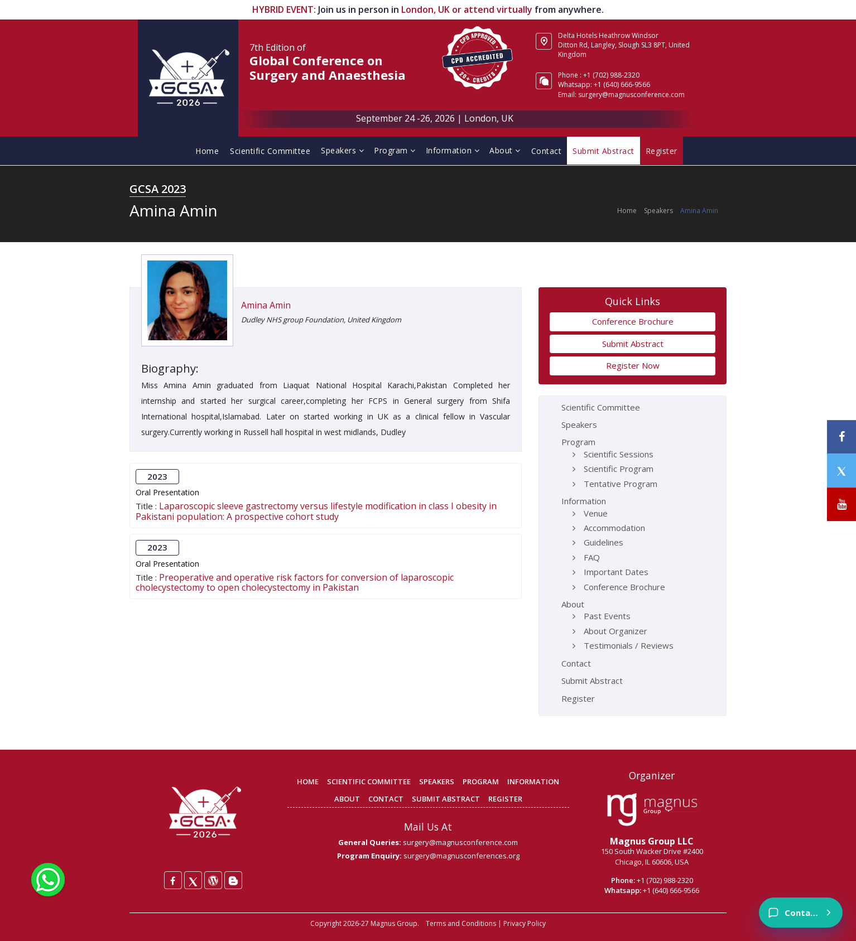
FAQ (592, 557)
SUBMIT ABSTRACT (446, 799)
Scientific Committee (270, 151)
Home (207, 151)
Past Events (607, 615)
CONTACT (385, 799)
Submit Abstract (632, 343)
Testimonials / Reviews (629, 645)
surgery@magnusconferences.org (461, 856)
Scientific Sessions (618, 454)
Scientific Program (618, 468)
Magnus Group (394, 923)
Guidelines (603, 542)
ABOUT (347, 799)
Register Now (633, 365)
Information (453, 150)
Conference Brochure (633, 321)
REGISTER (505, 799)
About (505, 150)
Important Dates (616, 571)
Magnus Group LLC (652, 841)
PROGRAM (481, 781)
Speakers (342, 150)
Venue (596, 513)
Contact (546, 151)
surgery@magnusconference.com (631, 94)
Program (395, 150)
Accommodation (614, 527)
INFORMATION (533, 781)
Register (578, 698)
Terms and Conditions (461, 923)
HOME (308, 781)
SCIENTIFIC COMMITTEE (369, 781)
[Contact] (801, 912)
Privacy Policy (524, 923)
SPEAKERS (436, 781)
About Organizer (615, 630)
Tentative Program (620, 483)
